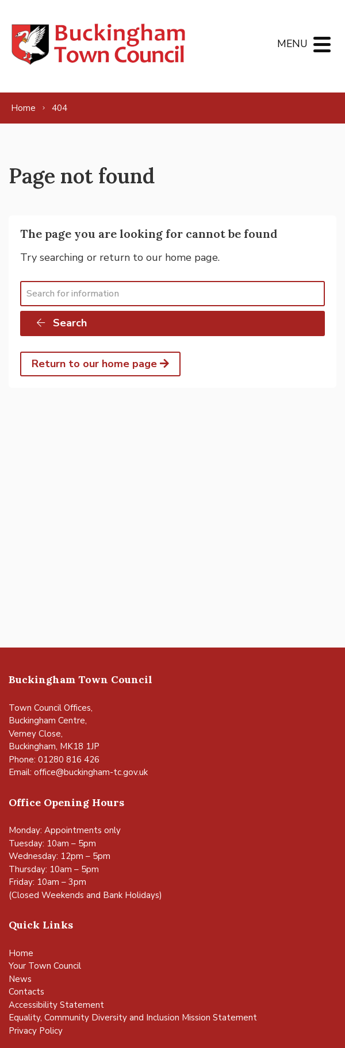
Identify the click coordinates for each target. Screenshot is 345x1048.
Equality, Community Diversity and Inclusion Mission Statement (133, 1017)
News (20, 979)
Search (61, 323)
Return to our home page (100, 364)
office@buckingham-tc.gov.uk (91, 772)
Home (21, 953)
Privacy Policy (36, 1031)
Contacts (26, 991)
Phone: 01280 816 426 (54, 759)
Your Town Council (45, 966)
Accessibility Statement (56, 1005)
